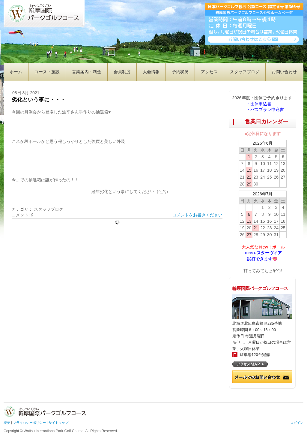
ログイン (296, 422)
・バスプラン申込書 (265, 109)
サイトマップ (58, 422)
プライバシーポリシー (29, 422)
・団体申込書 (261, 103)
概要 (7, 422)
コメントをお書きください (197, 214)
